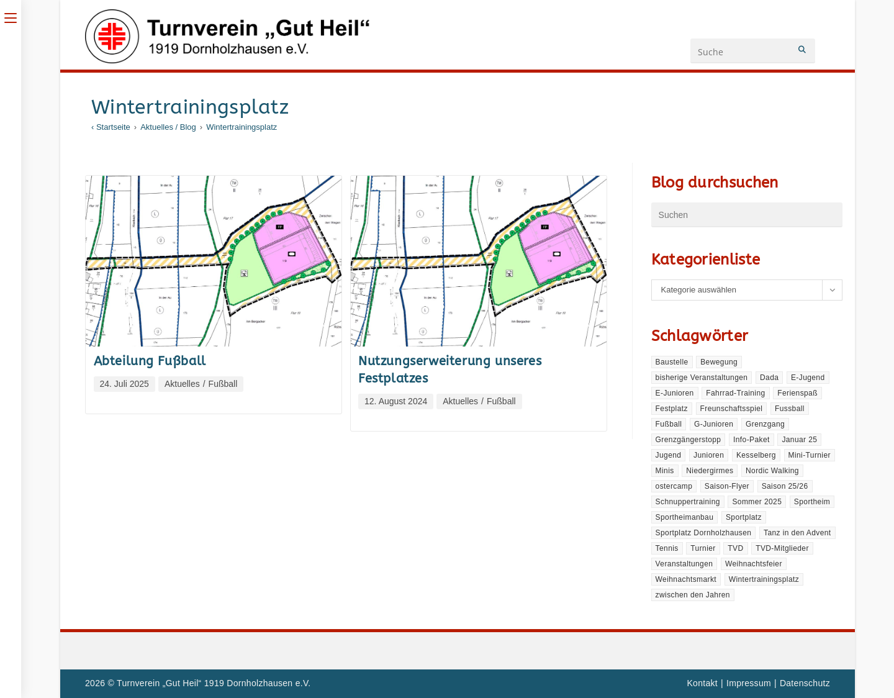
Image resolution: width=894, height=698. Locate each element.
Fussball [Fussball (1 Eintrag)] (790, 408)
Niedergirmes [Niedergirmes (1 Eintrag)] (709, 470)
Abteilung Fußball (150, 361)
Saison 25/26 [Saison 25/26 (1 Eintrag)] (785, 486)
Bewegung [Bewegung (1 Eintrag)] (719, 362)
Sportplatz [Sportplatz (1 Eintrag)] (744, 517)
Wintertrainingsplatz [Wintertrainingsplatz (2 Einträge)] (764, 579)
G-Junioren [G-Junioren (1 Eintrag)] (713, 424)
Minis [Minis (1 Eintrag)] (665, 470)
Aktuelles (182, 384)
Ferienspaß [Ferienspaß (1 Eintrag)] (797, 393)
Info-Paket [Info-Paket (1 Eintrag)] (751, 439)
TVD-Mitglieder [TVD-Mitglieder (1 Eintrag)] (782, 548)
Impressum (748, 683)
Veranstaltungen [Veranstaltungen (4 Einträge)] (684, 564)
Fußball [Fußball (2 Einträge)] (669, 424)
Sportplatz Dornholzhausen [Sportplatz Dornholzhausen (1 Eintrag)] (704, 532)
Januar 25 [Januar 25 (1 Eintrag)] (799, 439)
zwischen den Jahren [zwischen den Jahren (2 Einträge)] (693, 595)
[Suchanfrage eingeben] (752, 51)
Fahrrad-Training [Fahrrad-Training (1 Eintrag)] (735, 393)
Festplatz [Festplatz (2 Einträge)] (672, 408)
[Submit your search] (802, 49)
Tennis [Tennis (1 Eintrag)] (667, 548)
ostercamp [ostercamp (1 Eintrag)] (674, 486)
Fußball (223, 384)
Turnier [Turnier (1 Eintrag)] (702, 548)
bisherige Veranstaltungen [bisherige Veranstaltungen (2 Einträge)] (702, 377)
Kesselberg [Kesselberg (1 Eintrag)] (756, 455)
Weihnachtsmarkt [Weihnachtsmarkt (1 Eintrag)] (686, 579)
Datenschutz (805, 683)
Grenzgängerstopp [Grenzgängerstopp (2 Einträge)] (688, 439)
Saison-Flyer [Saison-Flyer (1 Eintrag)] (727, 486)
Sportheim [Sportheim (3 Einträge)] (812, 501)
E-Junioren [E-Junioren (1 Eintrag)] (675, 393)
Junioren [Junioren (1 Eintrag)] (708, 455)
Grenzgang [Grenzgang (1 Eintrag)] (765, 424)
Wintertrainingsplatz (241, 127)
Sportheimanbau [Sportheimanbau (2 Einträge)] (685, 517)
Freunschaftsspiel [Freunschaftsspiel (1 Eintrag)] (731, 408)
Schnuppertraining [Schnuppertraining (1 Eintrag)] (688, 501)
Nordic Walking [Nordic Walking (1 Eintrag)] (772, 470)
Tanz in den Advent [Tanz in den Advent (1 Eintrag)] (797, 532)
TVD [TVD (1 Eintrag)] (735, 548)
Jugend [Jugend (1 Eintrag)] (669, 455)
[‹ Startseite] (110, 127)
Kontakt (702, 683)
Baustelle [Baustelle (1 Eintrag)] (672, 362)
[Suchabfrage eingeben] (746, 214)
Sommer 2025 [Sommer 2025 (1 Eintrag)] (757, 501)
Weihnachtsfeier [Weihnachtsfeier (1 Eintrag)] (753, 564)
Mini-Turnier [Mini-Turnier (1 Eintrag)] (809, 455)
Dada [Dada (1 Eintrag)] (769, 377)
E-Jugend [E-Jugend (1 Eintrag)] (808, 377)
